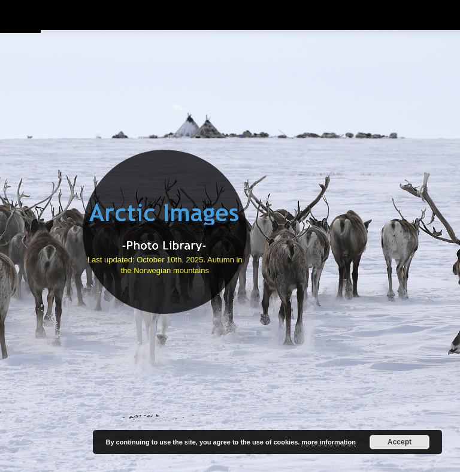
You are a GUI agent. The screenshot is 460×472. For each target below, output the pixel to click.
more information (328, 442)
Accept (399, 442)
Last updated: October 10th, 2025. (147, 259)
